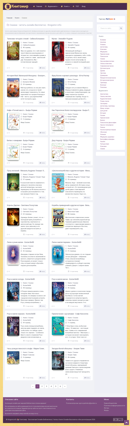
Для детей (103, 110)
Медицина (103, 51)
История (103, 113)
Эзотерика (103, 103)
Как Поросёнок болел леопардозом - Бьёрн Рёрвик (71, 110)
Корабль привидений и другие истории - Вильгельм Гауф (71, 205)
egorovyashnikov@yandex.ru (88, 403)
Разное (102, 127)
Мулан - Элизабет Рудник (62, 39)
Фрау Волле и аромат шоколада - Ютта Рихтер (70, 76)
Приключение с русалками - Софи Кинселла (70, 314)
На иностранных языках (108, 129)
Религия (103, 134)
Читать (42, 68)
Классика (103, 49)
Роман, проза (104, 101)
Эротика (103, 73)
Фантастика (104, 94)
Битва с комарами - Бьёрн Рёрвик (20, 140)
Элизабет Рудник (74, 45)
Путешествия (104, 144)
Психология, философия (108, 122)
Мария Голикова (28, 355)
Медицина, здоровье (107, 137)
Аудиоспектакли (105, 99)
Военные (103, 85)
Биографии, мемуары (107, 139)
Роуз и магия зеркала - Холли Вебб (21, 314)
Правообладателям (110, 403)
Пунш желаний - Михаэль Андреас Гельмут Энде (26, 171)
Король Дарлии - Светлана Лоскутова (22, 205)
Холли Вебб (27, 248)
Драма (102, 70)
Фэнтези (103, 42)
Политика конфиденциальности (114, 405)
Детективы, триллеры (107, 106)
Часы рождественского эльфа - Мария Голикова (26, 348)
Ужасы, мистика (105, 96)
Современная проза (107, 66)
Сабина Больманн (29, 45)
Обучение (103, 132)
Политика (103, 87)
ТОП (76, 6)
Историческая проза (107, 80)
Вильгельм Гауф (73, 211)
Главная (37, 6)
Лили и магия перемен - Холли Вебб (66, 242)
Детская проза (105, 68)
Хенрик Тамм (72, 355)
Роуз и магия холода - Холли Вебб (21, 279)
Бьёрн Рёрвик (27, 117)
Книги (65, 6)
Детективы (104, 47)
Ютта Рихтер (72, 82)
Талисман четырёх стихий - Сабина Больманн (25, 39)
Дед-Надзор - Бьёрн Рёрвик (63, 140)
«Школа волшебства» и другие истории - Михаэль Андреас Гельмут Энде (71, 171)
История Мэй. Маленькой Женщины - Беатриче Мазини (26, 76)
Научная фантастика (107, 61)
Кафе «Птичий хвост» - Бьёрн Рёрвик (22, 110)
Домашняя (104, 75)
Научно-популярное (106, 125)
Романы (103, 44)
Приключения (104, 118)
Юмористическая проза (108, 78)
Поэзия (102, 115)
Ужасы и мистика (106, 63)
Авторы (106, 408)
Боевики (103, 40)
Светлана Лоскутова (30, 211)
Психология (104, 56)
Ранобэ (102, 141)
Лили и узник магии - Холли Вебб (20, 242)
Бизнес (102, 120)
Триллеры (103, 82)
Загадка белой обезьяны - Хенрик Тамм (68, 348)
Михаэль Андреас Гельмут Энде (34, 177)
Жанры (106, 410)
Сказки (30, 42)
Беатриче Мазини (29, 82)
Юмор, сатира (104, 108)
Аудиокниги (51, 6)
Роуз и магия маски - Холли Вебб (65, 279)
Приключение (104, 54)
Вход (83, 6)
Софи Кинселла (73, 320)
